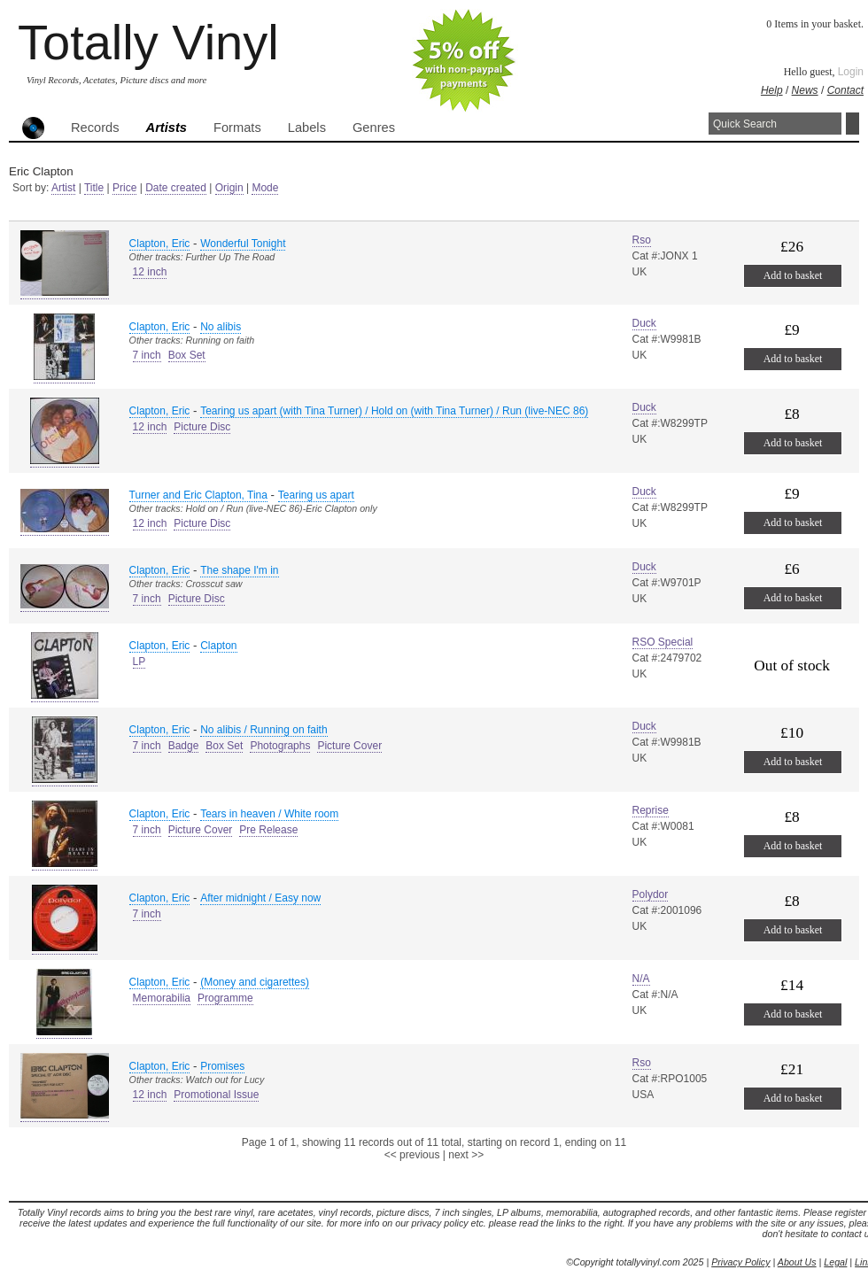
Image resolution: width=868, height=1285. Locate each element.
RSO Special (663, 642)
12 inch (150, 272)
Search (852, 123)
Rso (641, 240)
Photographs (280, 745)
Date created (175, 188)
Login (851, 72)
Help (772, 90)
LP (139, 661)
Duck (644, 323)
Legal (835, 1262)
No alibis (220, 327)
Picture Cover (349, 745)
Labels (307, 127)
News (805, 90)
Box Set (186, 355)
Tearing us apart (316, 495)
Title (94, 188)
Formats (237, 127)
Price (124, 188)
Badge (183, 745)
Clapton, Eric (159, 243)
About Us (797, 1262)
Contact (845, 90)
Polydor (650, 894)
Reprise (650, 810)
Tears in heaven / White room (269, 814)
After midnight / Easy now (260, 898)
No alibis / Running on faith (263, 730)
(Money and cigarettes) (254, 982)
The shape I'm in (239, 570)
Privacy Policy (740, 1262)
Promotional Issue (216, 1094)
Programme (225, 998)
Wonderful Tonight (242, 243)
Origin (229, 188)
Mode (265, 188)
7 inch (147, 355)
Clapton (218, 645)
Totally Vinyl (148, 42)
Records (95, 127)
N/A (641, 978)
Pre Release (268, 830)
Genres (374, 127)
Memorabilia (161, 998)
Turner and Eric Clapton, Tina (198, 495)
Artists (166, 127)
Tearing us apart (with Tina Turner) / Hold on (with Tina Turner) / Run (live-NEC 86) (394, 411)
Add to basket (793, 275)
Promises (222, 1066)
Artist (63, 188)
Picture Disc (202, 427)
